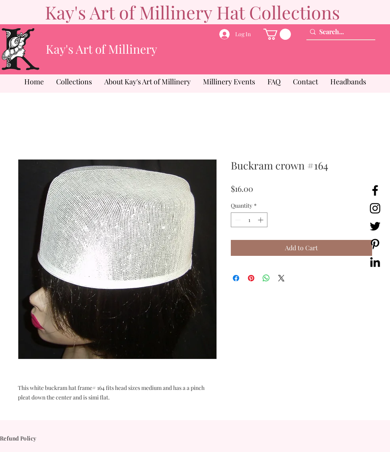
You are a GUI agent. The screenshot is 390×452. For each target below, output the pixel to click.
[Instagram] (375, 208)
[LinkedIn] (375, 262)
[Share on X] (281, 278)
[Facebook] (375, 190)
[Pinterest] (375, 244)
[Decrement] (237, 220)
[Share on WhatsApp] (266, 278)
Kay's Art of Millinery (101, 49)
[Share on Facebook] (236, 278)
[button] (277, 34)
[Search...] (339, 31)
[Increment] (261, 220)
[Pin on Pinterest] (251, 278)
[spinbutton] (249, 220)
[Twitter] (375, 226)
